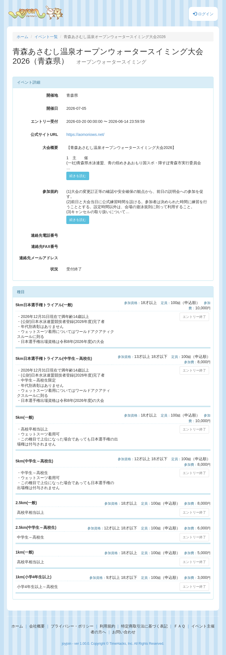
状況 (54, 269)
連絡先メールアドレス (38, 258)
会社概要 (37, 626)
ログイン (203, 14)
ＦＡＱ (179, 626)
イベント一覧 (46, 36)
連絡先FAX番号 (44, 246)
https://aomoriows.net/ (85, 134)
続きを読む (77, 176)
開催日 (52, 108)
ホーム (22, 36)
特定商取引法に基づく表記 (144, 626)
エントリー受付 (44, 121)
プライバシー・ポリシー (72, 626)
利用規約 (107, 626)
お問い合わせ (123, 632)
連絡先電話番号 (44, 235)
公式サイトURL (44, 134)
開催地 (52, 95)
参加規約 (50, 191)
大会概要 (50, 147)
